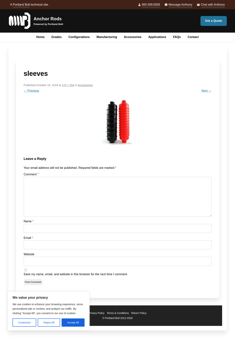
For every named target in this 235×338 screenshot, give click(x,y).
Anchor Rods (48, 18)
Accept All (73, 322)
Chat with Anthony (213, 4)
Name (29, 221)
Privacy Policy (96, 313)
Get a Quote (213, 20)
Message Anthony (180, 4)
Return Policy (139, 313)
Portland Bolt (21, 4)
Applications (157, 37)
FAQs (177, 37)
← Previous (31, 90)
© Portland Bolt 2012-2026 (117, 318)
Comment (31, 174)
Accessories (132, 37)
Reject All (48, 322)
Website (29, 254)
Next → (206, 90)
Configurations (79, 37)
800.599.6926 (151, 4)
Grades (56, 37)
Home (40, 37)
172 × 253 (68, 85)
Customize (24, 322)
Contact (193, 37)
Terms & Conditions (118, 313)
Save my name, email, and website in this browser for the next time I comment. (76, 274)
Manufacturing (107, 37)
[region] (48, 311)
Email (28, 237)
